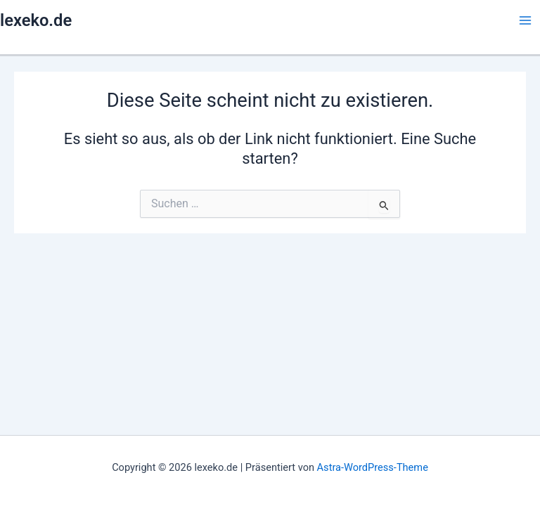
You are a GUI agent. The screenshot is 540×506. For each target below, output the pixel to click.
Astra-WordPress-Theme (372, 467)
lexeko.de (36, 20)
